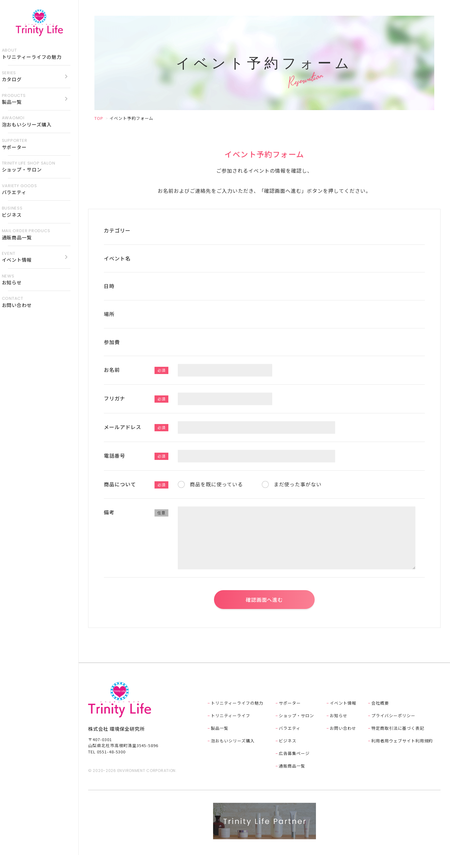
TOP (98, 118)
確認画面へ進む (264, 599)
